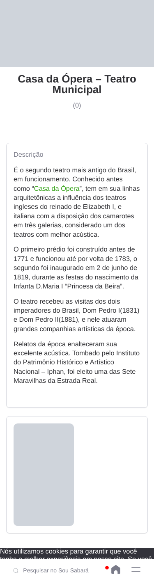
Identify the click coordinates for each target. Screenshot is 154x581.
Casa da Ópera (57, 188)
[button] (136, 569)
